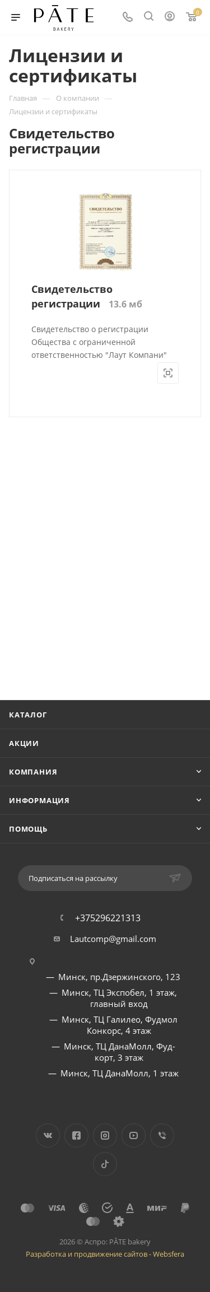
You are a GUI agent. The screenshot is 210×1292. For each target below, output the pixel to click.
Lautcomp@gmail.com (113, 938)
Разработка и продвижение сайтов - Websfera (105, 1254)
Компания (33, 772)
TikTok (105, 1164)
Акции (24, 743)
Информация (39, 800)
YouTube (134, 1135)
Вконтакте (48, 1135)
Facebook (76, 1135)
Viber (162, 1135)
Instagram (105, 1135)
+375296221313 (108, 917)
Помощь (28, 829)
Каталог (28, 715)
